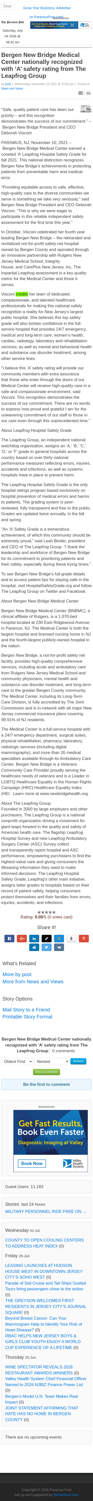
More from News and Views (32, 981)
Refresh (78, 1061)
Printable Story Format (27, 1016)
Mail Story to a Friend (26, 1009)
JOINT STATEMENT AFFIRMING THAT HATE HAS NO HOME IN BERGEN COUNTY (41, 1414)
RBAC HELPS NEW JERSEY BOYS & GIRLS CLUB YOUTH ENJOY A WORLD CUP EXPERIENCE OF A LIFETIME (43, 1342)
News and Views (12, 88)
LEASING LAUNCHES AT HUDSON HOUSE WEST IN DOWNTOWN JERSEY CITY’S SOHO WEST (44, 1271)
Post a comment (46, 1072)
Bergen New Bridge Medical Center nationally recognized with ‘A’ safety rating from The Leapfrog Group (43, 65)
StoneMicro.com (65, 1495)
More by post (16, 974)
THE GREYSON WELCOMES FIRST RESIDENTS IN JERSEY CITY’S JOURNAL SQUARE (45, 1306)
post (8, 84)
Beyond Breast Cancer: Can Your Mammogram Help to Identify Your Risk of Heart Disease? (43, 1324)
